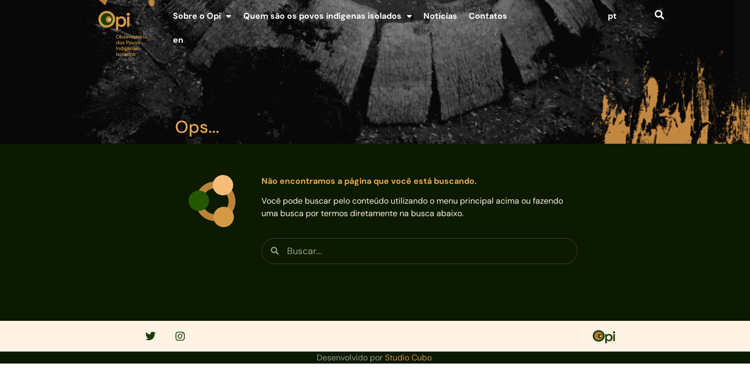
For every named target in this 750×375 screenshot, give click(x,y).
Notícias (440, 15)
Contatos (488, 15)
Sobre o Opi (202, 16)
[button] (659, 14)
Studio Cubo (408, 357)
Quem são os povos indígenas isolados (327, 16)
